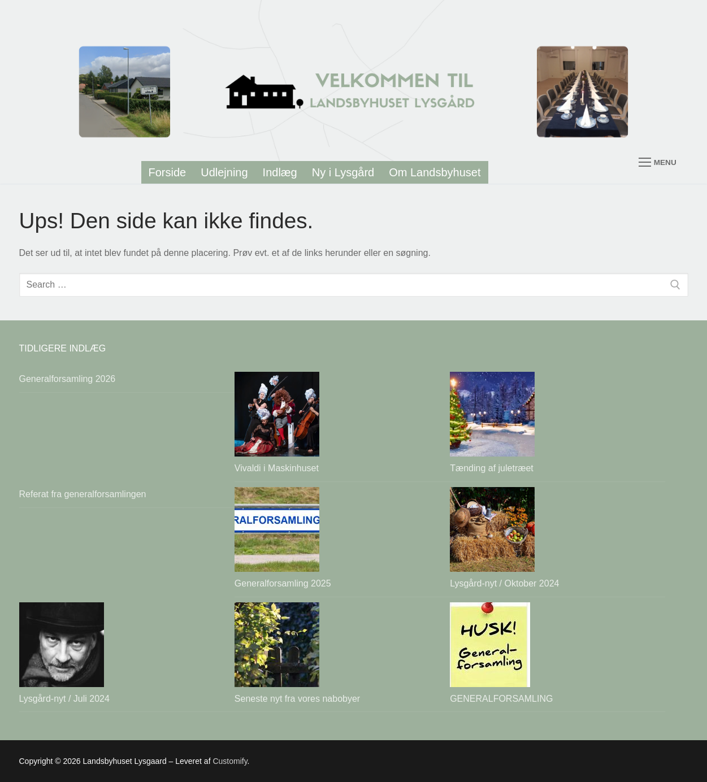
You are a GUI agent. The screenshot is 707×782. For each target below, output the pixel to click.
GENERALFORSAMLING (501, 698)
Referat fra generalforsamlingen (82, 494)
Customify (229, 761)
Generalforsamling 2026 (67, 379)
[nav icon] (657, 92)
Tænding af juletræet (491, 468)
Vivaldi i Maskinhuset (277, 468)
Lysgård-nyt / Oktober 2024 (504, 583)
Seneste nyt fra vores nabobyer (297, 698)
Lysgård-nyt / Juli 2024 (64, 698)
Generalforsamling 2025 (283, 583)
